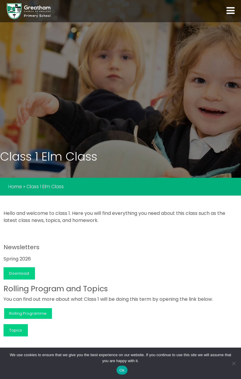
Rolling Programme (28, 313)
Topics (15, 330)
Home (15, 186)
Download (19, 273)
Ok (122, 370)
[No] (234, 363)
